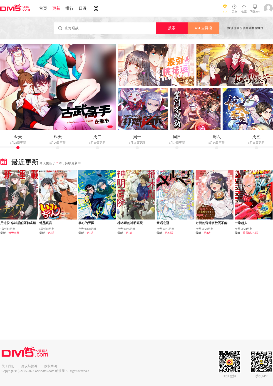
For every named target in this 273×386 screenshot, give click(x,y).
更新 (56, 8)
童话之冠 (162, 223)
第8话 (207, 232)
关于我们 (8, 366)
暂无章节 (13, 232)
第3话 (50, 232)
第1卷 (129, 232)
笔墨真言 (45, 223)
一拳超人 (241, 223)
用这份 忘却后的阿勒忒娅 (18, 223)
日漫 (83, 8)
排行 (69, 8)
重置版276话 (250, 232)
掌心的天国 (86, 223)
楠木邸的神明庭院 (130, 223)
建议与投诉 (29, 366)
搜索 (171, 28)
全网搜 (203, 28)
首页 (43, 8)
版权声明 (50, 366)
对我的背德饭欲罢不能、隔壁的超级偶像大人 (227, 223)
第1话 (90, 232)
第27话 (169, 232)
